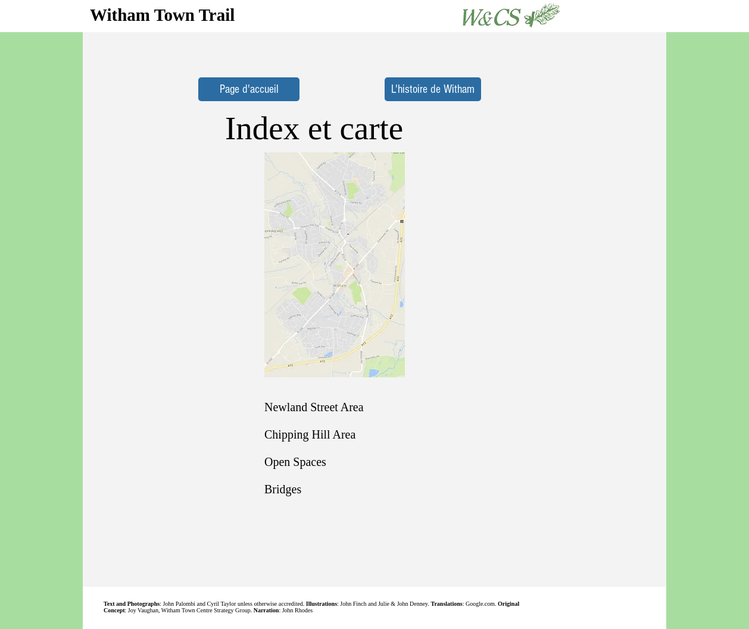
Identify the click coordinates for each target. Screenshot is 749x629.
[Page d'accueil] (248, 89)
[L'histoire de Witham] (433, 89)
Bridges (282, 489)
